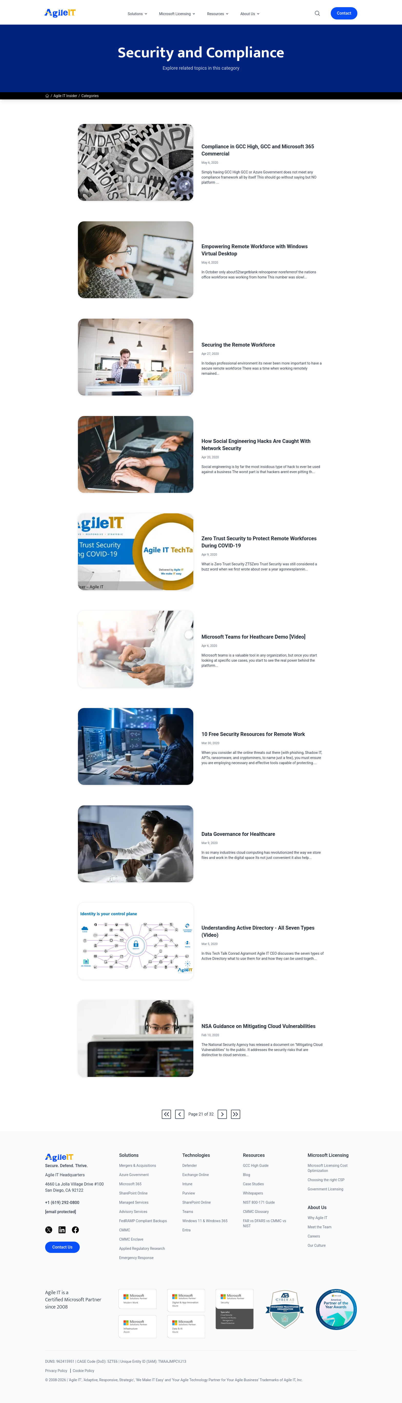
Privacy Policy (56, 1371)
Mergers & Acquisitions (137, 1165)
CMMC (124, 1230)
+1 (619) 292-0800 (62, 1202)
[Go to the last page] (235, 1114)
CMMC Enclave (131, 1239)
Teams (187, 1212)
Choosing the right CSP (326, 1180)
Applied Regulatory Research (142, 1248)
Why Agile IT (317, 1218)
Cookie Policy (83, 1371)
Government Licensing (325, 1189)
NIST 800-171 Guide (259, 1202)
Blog (246, 1175)
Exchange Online (195, 1175)
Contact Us (62, 1247)
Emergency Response (136, 1258)
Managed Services (134, 1202)
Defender (189, 1165)
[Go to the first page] (166, 1114)
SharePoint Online (133, 1193)
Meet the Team (319, 1227)
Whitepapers (253, 1193)
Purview (188, 1193)
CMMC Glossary (256, 1212)
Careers (314, 1236)
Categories (90, 96)
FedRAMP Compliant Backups (143, 1221)
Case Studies (253, 1184)
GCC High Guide (256, 1165)
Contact (344, 13)
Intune (187, 1184)
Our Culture (317, 1245)
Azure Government (134, 1175)
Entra (186, 1230)
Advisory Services (133, 1212)
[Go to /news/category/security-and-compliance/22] (222, 1114)
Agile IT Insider (65, 96)
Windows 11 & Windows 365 (204, 1221)
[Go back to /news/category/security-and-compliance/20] (179, 1114)
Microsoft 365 (130, 1184)
